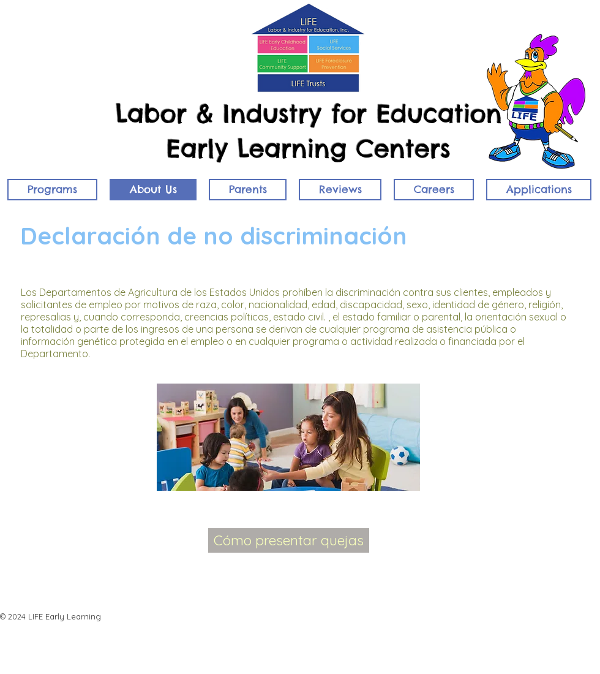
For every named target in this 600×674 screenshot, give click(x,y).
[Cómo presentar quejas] (288, 540)
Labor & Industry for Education (309, 113)
